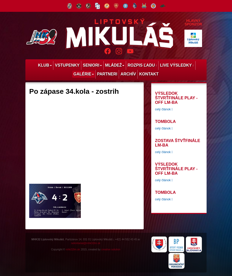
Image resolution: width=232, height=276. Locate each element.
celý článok (164, 109)
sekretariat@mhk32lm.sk (85, 243)
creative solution (111, 249)
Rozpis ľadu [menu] (142, 65)
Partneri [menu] (107, 74)
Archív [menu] (128, 74)
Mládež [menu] (115, 65)
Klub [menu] (45, 65)
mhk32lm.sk (73, 249)
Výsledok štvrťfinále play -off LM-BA (176, 98)
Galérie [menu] (83, 74)
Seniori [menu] (92, 65)
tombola (165, 121)
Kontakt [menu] (149, 74)
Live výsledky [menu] (177, 65)
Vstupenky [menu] (67, 65)
